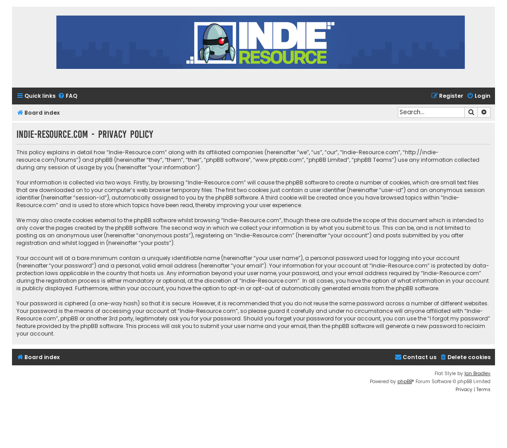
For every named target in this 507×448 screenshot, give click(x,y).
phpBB (404, 381)
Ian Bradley (477, 373)
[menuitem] (67, 96)
